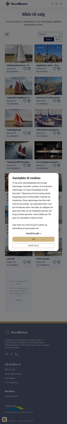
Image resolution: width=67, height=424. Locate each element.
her (37, 228)
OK (33, 239)
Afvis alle (33, 245)
